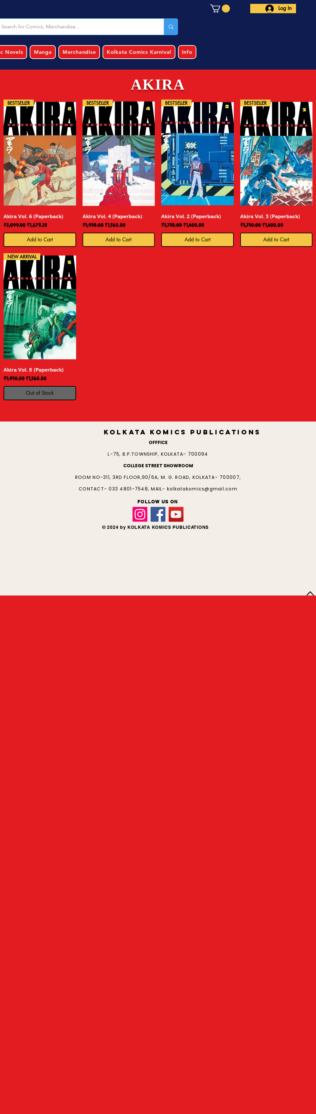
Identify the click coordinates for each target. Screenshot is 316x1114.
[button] (220, 9)
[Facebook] (158, 514)
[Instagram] (140, 514)
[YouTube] (176, 514)
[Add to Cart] (40, 240)
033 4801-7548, (130, 489)
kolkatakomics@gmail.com (202, 489)
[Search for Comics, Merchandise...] (171, 27)
